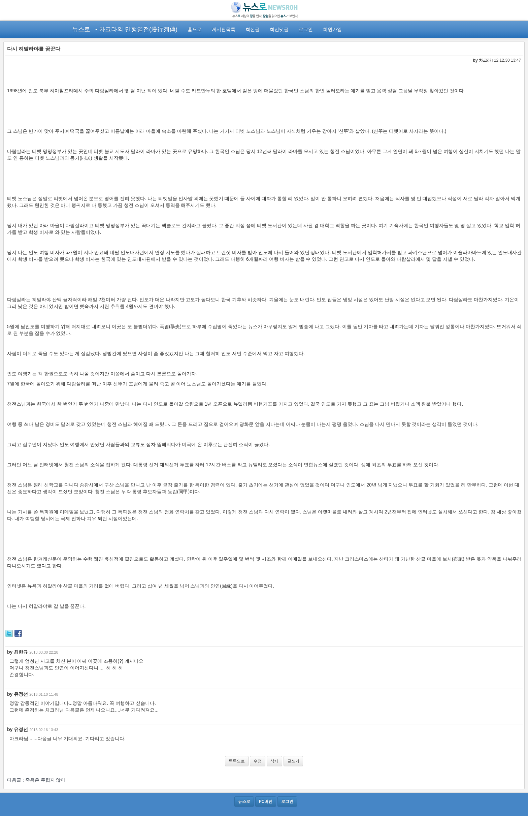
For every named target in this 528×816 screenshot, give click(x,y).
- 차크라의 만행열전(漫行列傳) (136, 29)
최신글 (252, 29)
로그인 (306, 29)
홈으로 (195, 29)
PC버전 (266, 801)
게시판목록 (223, 29)
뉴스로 (81, 29)
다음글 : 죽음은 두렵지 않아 (36, 780)
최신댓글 (279, 29)
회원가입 (332, 29)
